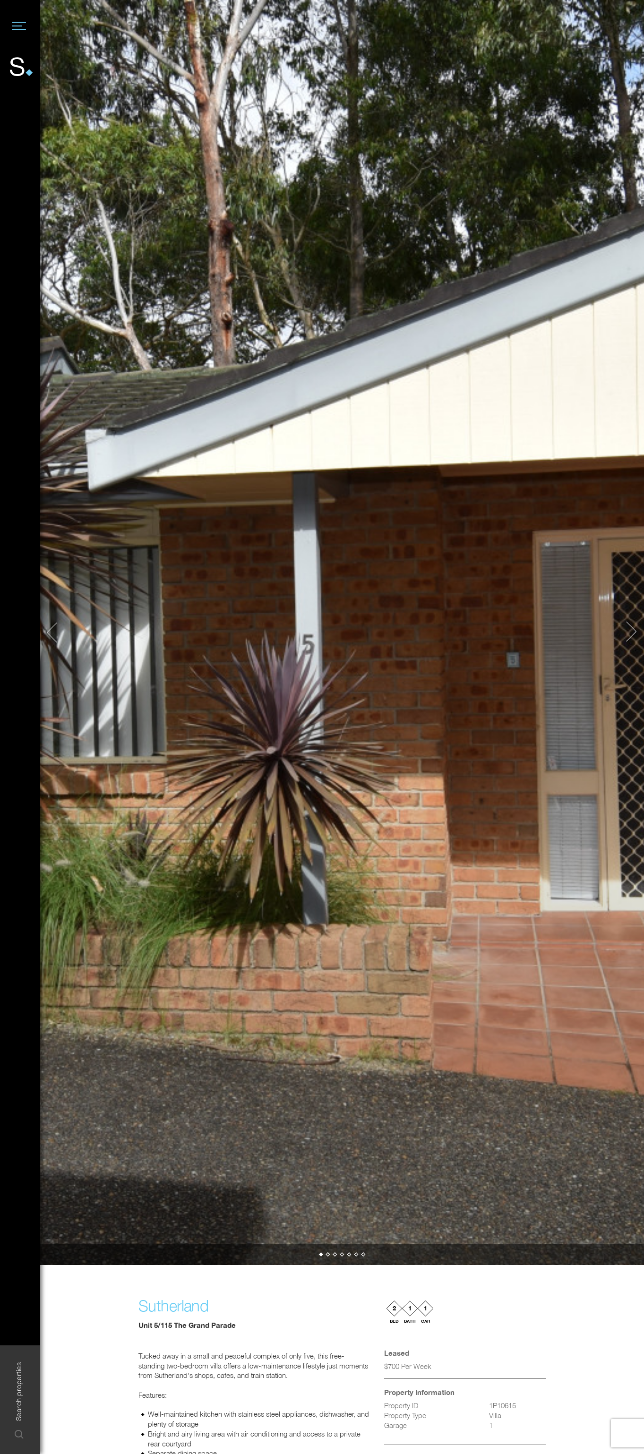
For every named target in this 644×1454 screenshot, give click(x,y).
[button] (57, 632)
